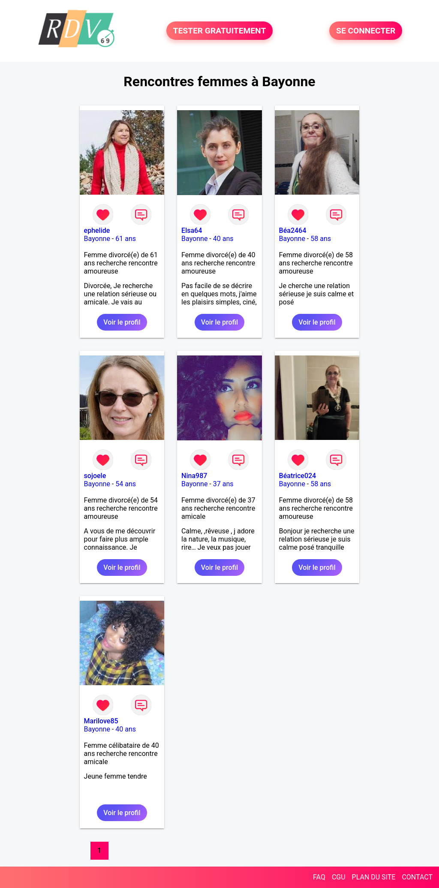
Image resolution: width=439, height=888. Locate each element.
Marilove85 (101, 721)
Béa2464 (293, 230)
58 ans (320, 239)
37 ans (223, 484)
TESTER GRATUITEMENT (219, 31)
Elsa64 (191, 230)
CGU (339, 877)
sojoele (95, 476)
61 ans (125, 239)
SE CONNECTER (365, 31)
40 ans (223, 239)
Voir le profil (121, 322)
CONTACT (417, 877)
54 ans (125, 484)
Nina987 (194, 476)
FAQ (319, 877)
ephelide (97, 230)
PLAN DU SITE (374, 877)
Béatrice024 (297, 476)
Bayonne (97, 239)
